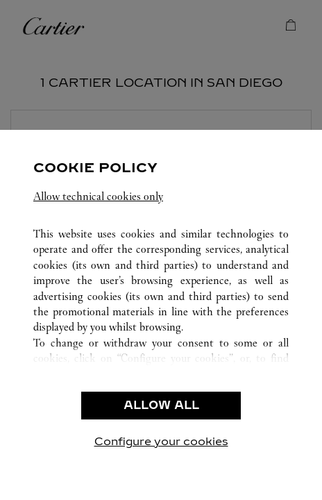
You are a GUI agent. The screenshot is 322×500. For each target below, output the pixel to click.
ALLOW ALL (161, 405)
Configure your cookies (161, 441)
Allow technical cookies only (98, 196)
